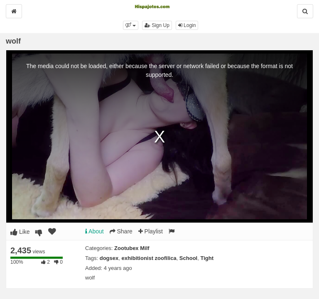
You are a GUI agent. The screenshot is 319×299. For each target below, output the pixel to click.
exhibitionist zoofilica (148, 258)
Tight (206, 258)
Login (187, 25)
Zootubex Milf (132, 248)
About (94, 231)
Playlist (150, 231)
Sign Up (157, 25)
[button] (130, 25)
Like (20, 231)
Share (121, 231)
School (188, 258)
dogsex (109, 258)
